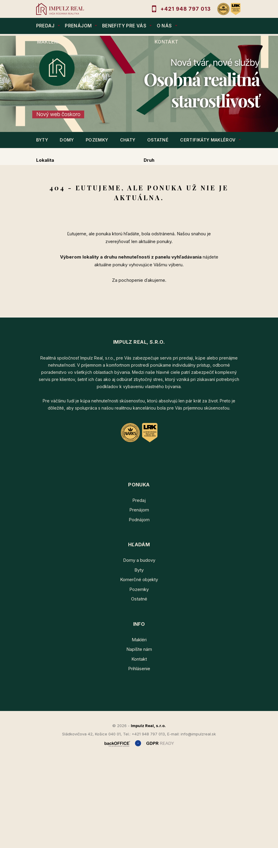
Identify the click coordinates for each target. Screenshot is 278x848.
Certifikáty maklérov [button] (207, 139)
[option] (139, 84)
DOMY (67, 139)
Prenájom (94, 216)
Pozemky (139, 677)
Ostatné (139, 687)
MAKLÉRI (48, 42)
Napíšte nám (139, 737)
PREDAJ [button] (45, 26)
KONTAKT (167, 42)
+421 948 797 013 (186, 9)
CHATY (128, 139)
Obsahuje (47, 185)
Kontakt (139, 746)
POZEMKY (97, 139)
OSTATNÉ (158, 139)
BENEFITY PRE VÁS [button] (124, 26)
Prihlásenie (139, 756)
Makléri (139, 727)
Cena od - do (158, 185)
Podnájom (166, 216)
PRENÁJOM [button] (78, 26)
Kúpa (130, 216)
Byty (139, 657)
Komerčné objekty (139, 667)
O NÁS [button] (164, 26)
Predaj (55, 216)
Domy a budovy (139, 648)
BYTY (42, 139)
